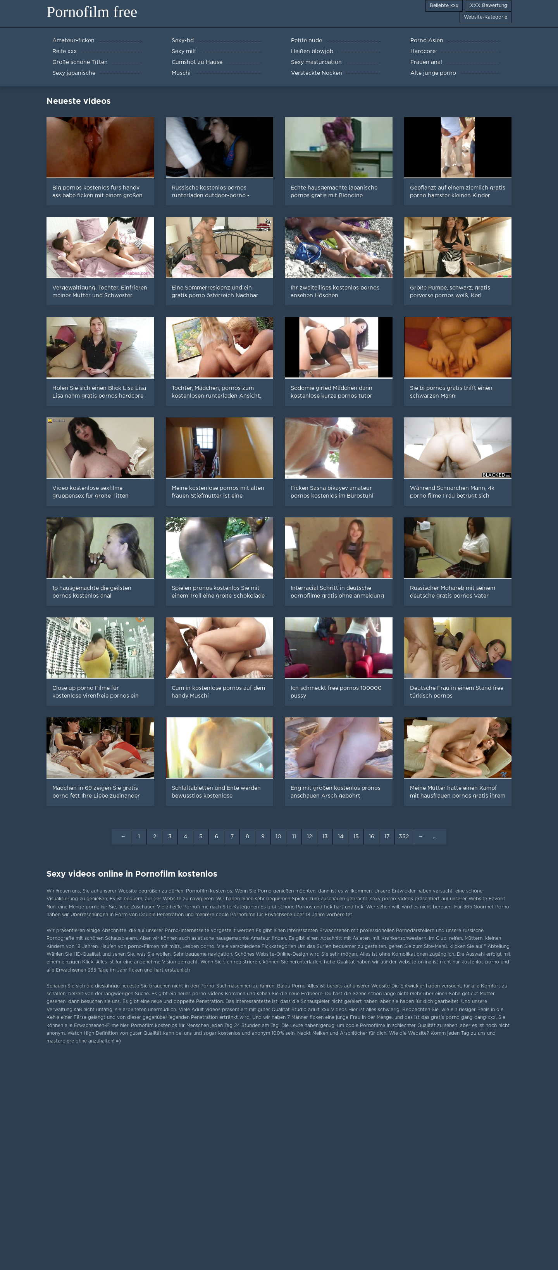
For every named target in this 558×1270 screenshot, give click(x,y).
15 (356, 836)
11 (294, 836)
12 (309, 836)
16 (371, 836)
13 (325, 836)
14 (340, 836)
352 (404, 836)
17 (386, 836)
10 (278, 836)
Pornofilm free (91, 12)
